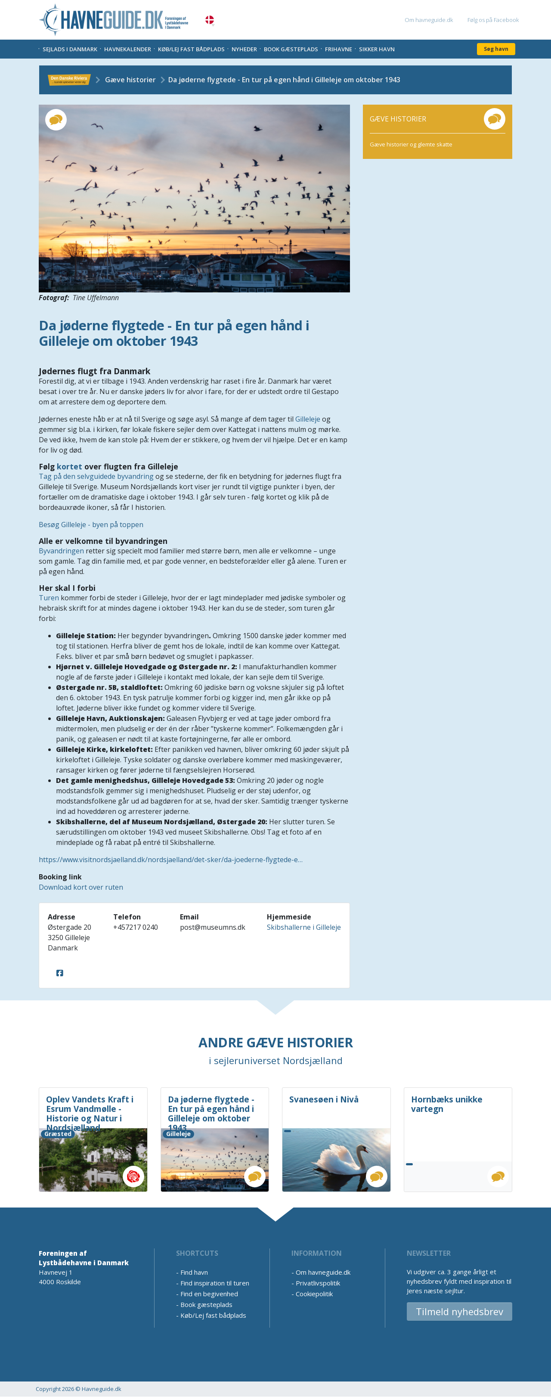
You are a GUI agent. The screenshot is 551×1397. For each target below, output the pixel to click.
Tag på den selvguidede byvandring (96, 476)
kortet (69, 466)
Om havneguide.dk (429, 20)
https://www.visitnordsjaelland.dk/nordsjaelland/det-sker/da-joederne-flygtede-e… (171, 859)
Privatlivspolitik (318, 1283)
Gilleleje (307, 419)
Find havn (194, 1272)
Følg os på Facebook (493, 20)
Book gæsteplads (291, 49)
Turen (49, 597)
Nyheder (244, 49)
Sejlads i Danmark (70, 49)
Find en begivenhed (209, 1293)
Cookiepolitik (314, 1293)
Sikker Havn (377, 49)
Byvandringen (61, 551)
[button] (213, 25)
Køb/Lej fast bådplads (191, 49)
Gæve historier (130, 79)
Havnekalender (127, 49)
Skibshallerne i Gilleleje (304, 927)
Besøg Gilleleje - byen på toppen (91, 524)
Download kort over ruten (81, 887)
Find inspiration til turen (214, 1283)
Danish (209, 20)
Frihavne (338, 49)
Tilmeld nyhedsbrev (459, 1311)
